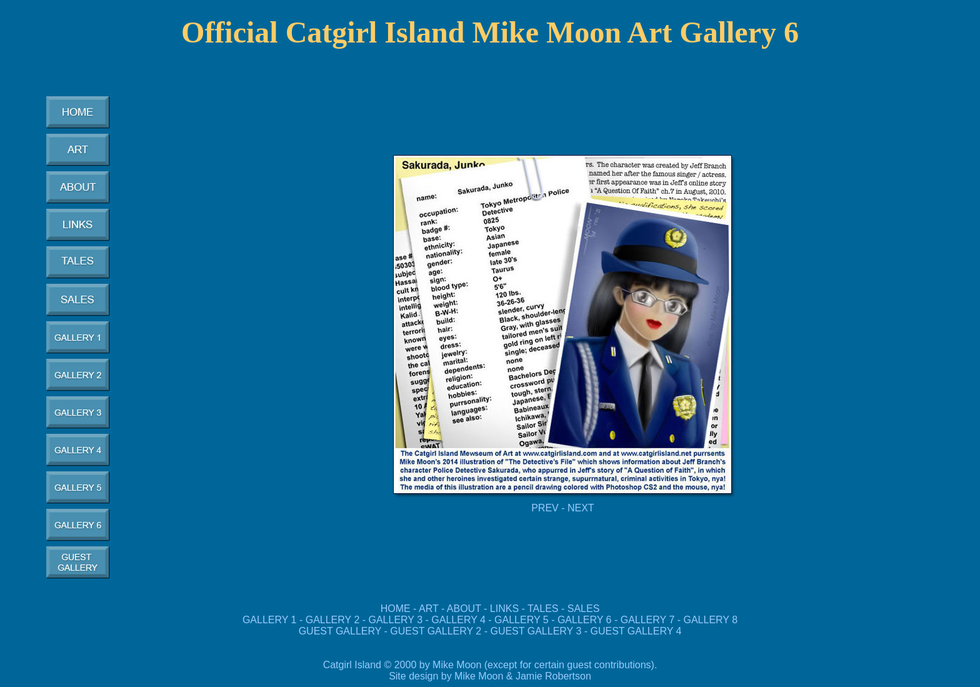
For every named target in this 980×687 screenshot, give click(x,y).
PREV (545, 508)
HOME (396, 608)
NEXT (581, 508)
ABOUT (464, 608)
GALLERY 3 (396, 619)
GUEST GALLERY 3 (537, 631)
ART (428, 608)
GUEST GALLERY (340, 631)
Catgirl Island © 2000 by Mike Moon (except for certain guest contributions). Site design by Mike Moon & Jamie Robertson (490, 670)
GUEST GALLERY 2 (435, 631)
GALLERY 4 (458, 619)
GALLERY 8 (711, 619)
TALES (543, 608)
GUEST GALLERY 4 (636, 631)
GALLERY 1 (269, 619)
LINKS (504, 608)
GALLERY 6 (585, 619)
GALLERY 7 (648, 619)
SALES (584, 608)
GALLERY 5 (522, 619)
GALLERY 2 (333, 619)
